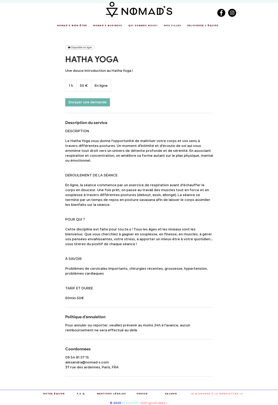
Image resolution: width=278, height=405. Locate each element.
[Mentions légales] (111, 394)
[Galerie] (171, 394)
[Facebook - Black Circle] (221, 13)
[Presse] (142, 394)
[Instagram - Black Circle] (232, 13)
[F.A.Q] (80, 394)
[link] (87, 102)
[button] (72, 25)
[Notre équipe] (54, 394)
